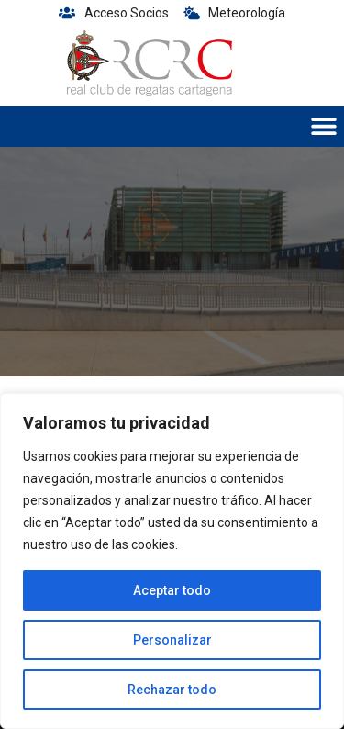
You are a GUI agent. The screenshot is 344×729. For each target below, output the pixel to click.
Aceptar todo (172, 590)
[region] (172, 561)
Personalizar (172, 640)
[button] (323, 126)
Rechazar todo (172, 689)
